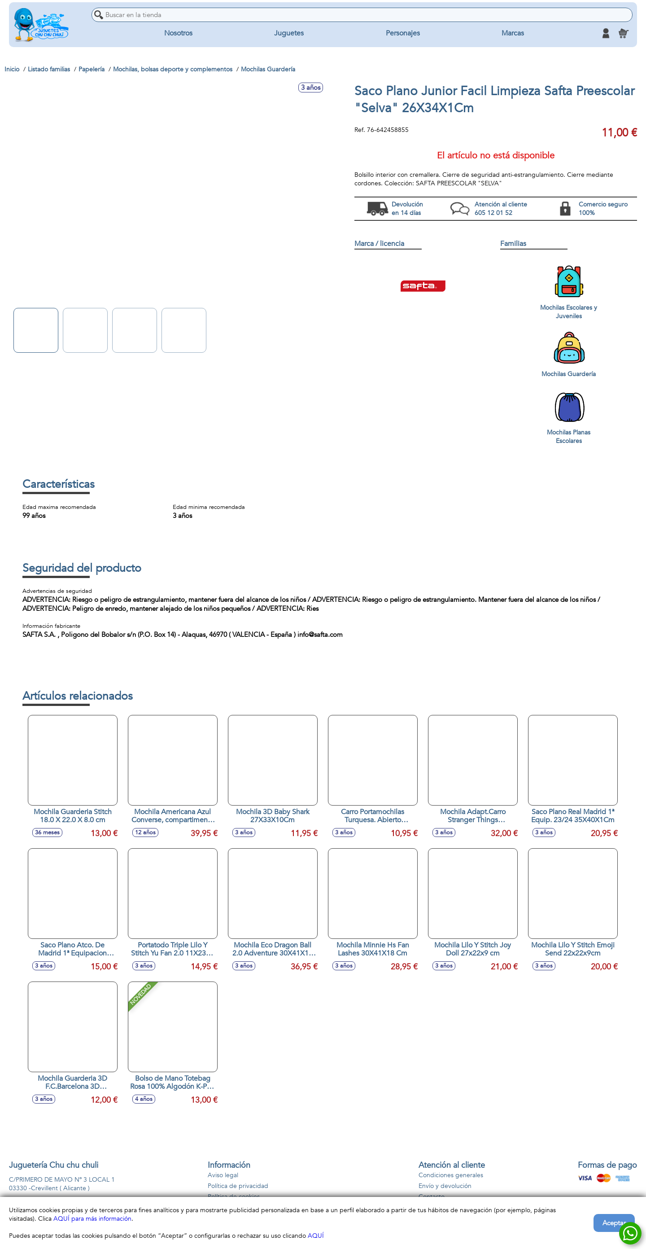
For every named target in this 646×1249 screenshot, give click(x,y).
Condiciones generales (451, 1175)
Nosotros (178, 33)
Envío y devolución (445, 1186)
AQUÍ (316, 1235)
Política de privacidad (238, 1186)
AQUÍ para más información (92, 1218)
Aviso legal (223, 1175)
